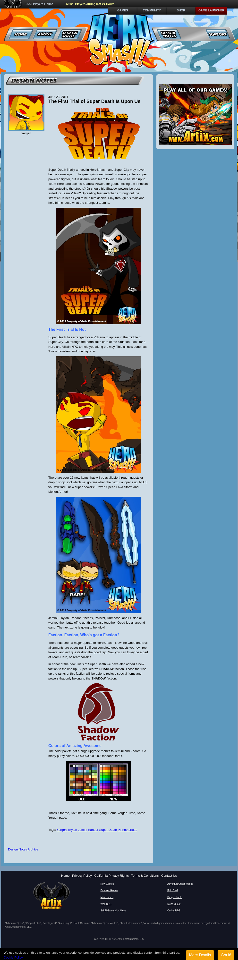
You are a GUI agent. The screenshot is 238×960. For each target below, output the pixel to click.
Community (152, 10)
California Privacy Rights (111, 875)
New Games (107, 884)
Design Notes (169, 34)
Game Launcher (211, 10)
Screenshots (69, 34)
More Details (200, 955)
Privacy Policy (82, 875)
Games (122, 10)
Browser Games (109, 890)
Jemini (82, 830)
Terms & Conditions (145, 875)
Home (21, 34)
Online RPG (173, 910)
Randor (93, 830)
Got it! (226, 955)
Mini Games (107, 897)
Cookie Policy (13, 957)
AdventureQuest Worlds (180, 884)
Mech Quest (173, 904)
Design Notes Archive (23, 849)
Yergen (62, 830)
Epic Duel (172, 890)
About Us (45, 34)
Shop (181, 10)
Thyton (72, 830)
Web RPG (106, 904)
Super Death (108, 830)
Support (217, 34)
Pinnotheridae (127, 830)
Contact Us (169, 875)
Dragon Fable (174, 897)
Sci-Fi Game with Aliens (113, 910)
